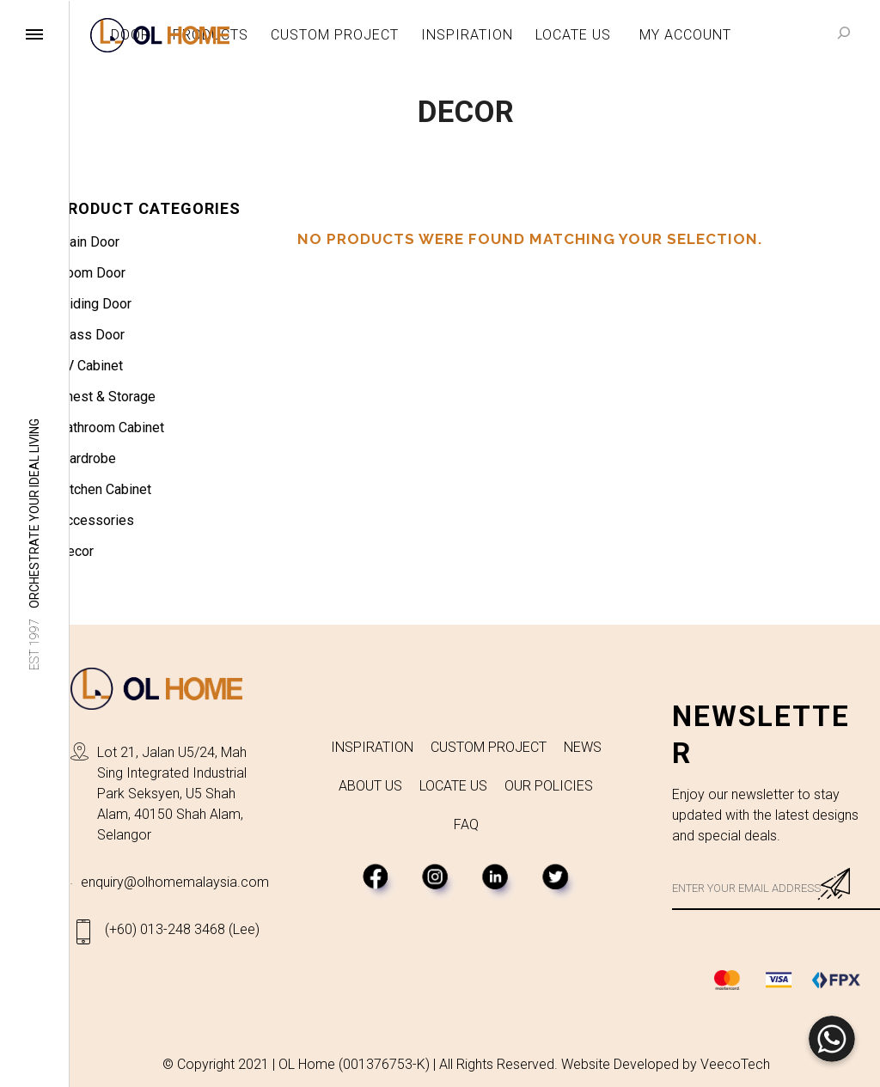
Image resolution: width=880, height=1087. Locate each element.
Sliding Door (94, 304)
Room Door (91, 273)
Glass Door (91, 335)
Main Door (88, 242)
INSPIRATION (372, 747)
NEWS (583, 747)
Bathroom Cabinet (111, 427)
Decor (76, 551)
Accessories (96, 520)
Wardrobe (87, 458)
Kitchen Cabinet (104, 489)
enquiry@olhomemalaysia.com (175, 882)
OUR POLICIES (548, 786)
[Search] (844, 32)
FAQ (466, 824)
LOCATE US (453, 786)
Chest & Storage (107, 396)
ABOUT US (370, 786)
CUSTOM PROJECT (489, 747)
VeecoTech (735, 1064)
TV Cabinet (90, 365)
